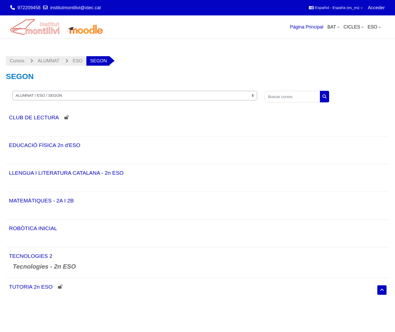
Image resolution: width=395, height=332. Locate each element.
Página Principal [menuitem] (306, 27)
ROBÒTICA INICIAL (33, 228)
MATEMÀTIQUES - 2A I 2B (41, 200)
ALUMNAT (48, 60)
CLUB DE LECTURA (34, 117)
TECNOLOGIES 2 (30, 256)
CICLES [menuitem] (351, 27)
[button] (336, 7)
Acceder (376, 7)
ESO (78, 60)
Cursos (17, 60)
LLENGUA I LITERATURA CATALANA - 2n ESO (66, 173)
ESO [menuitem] (372, 27)
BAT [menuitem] (331, 27)
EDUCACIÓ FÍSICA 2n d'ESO (44, 145)
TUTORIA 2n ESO (31, 287)
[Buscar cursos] (292, 96)
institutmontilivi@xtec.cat (75, 7)
